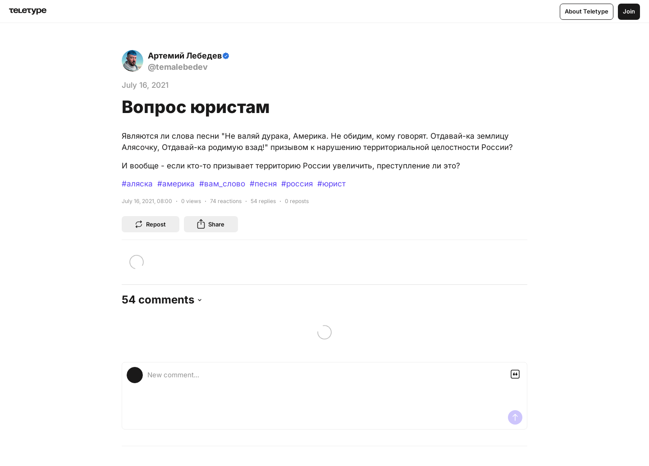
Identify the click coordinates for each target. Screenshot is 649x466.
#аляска (137, 183)
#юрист (331, 183)
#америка (176, 183)
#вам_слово (222, 183)
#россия (297, 183)
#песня (263, 183)
